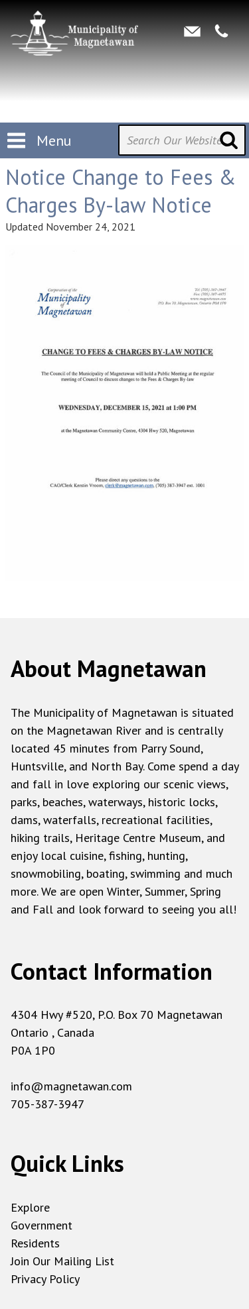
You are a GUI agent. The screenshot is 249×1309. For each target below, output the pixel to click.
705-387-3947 (47, 1104)
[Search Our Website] (182, 140)
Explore (30, 1207)
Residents (35, 1243)
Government (41, 1225)
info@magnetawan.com (71, 1086)
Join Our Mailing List (62, 1261)
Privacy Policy (45, 1278)
